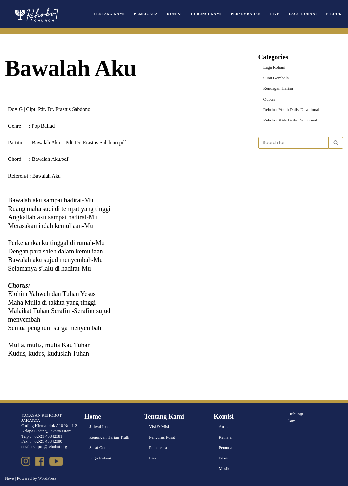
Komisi (174, 14)
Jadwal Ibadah (101, 426)
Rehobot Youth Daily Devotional (291, 109)
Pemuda (225, 447)
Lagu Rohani (303, 14)
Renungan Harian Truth (109, 437)
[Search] (293, 143)
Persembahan (246, 14)
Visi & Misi (159, 426)
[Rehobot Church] (37, 14)
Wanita (225, 458)
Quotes (269, 98)
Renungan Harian (278, 88)
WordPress (47, 478)
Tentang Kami (109, 14)
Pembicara (146, 14)
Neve (9, 478)
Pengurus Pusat (162, 437)
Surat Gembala (276, 77)
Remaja (225, 437)
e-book (334, 14)
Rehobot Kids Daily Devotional (290, 120)
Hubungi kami (295, 417)
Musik (224, 468)
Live (275, 14)
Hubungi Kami (206, 14)
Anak (223, 426)
